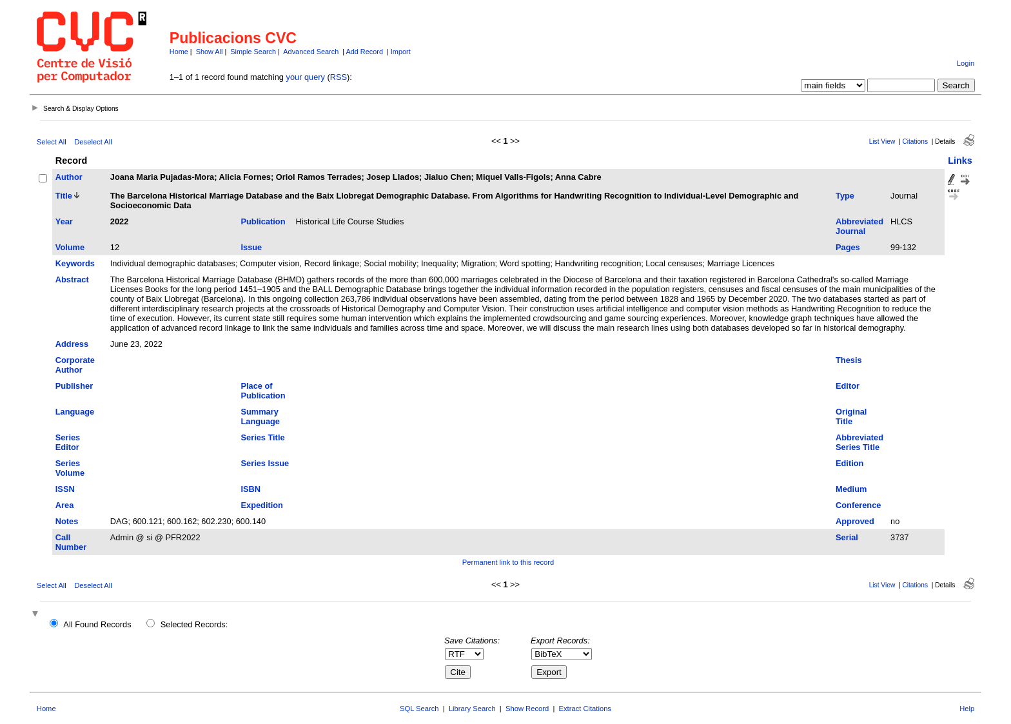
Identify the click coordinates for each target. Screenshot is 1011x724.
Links (960, 160)
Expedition (262, 505)
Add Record (364, 51)
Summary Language (260, 416)
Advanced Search (311, 51)
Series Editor (67, 442)
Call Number (70, 542)
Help (966, 708)
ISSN (65, 489)
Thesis (849, 360)
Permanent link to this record (508, 562)
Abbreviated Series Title (859, 442)
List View (882, 141)
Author (69, 177)
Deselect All (93, 142)
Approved (855, 521)
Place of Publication (263, 390)
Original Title (851, 416)
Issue (251, 247)
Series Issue (265, 463)
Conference (858, 505)
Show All (209, 51)
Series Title (263, 437)
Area (64, 505)
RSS (338, 77)
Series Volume (69, 468)
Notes (67, 521)
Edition (849, 463)
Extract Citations (585, 708)
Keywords (75, 263)
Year (64, 221)
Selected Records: (194, 624)
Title (63, 196)
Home (179, 51)
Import (401, 51)
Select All (51, 142)
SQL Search (419, 708)
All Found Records (97, 624)
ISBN (251, 489)
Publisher (74, 386)
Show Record (527, 708)
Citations (915, 141)
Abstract (72, 279)
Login (965, 63)
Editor (847, 386)
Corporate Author (75, 365)
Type (845, 196)
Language (74, 411)
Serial (847, 537)
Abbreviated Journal (859, 226)
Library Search (472, 708)
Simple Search (253, 51)
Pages (848, 247)
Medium (851, 489)
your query (305, 77)
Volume (69, 247)
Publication (263, 221)
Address (71, 344)
